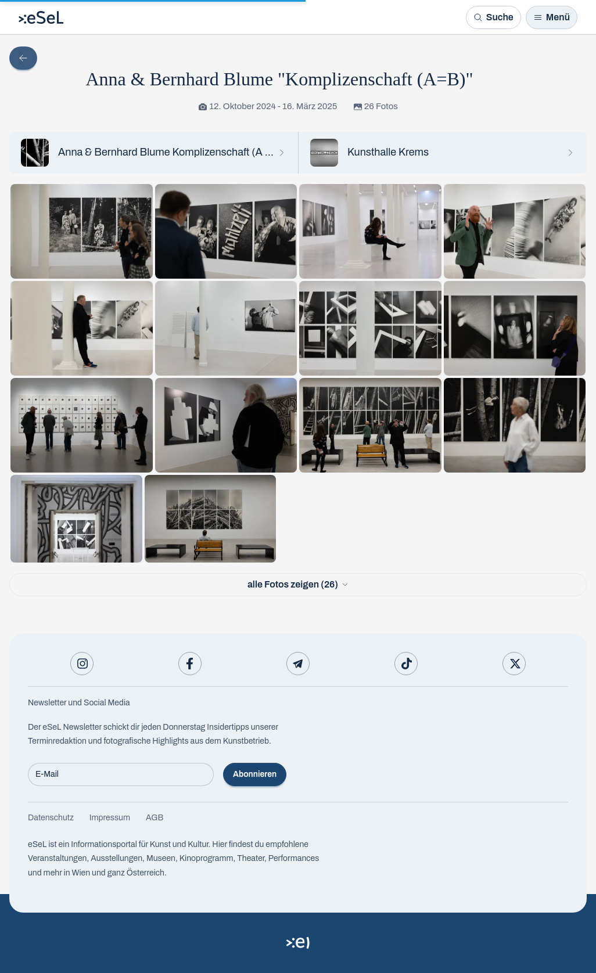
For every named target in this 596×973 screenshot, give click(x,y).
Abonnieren (255, 774)
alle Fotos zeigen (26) (298, 584)
